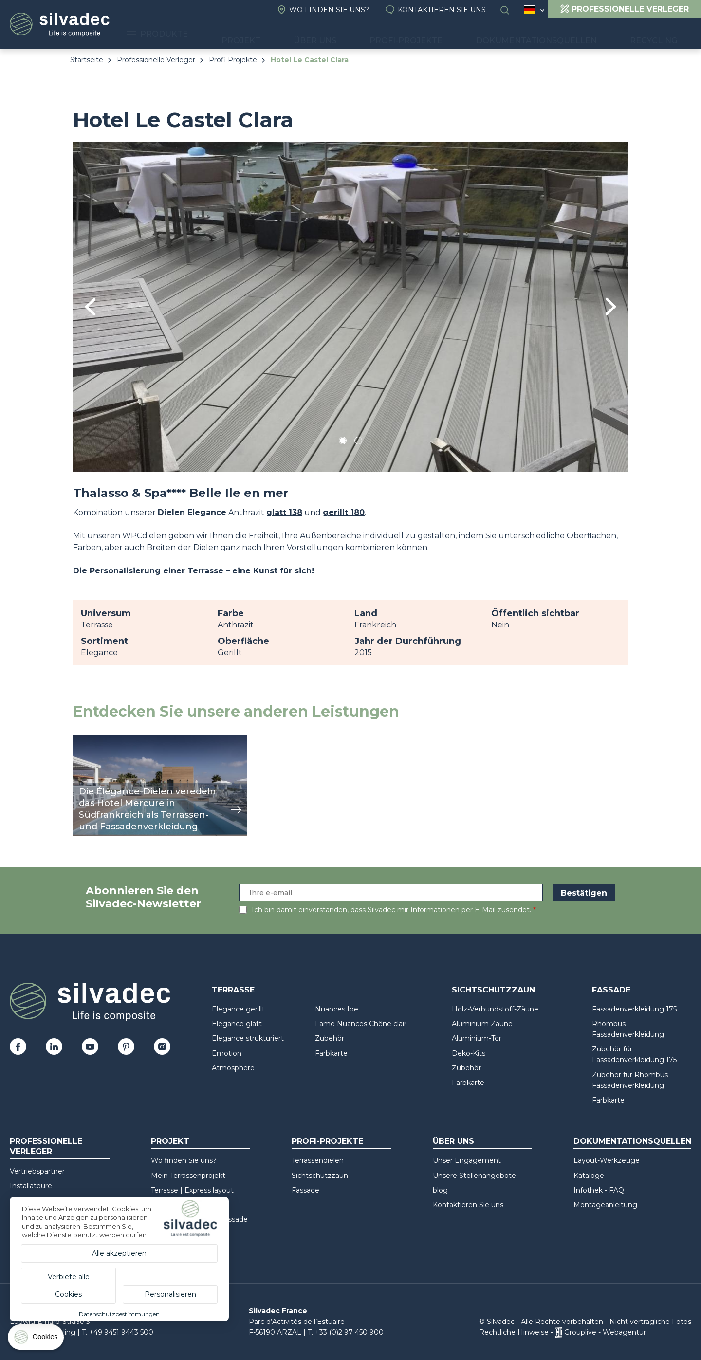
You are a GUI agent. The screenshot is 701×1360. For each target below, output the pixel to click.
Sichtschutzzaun (493, 989)
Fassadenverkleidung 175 (634, 1009)
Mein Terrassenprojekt (188, 1175)
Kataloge (588, 1175)
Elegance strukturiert (248, 1038)
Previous (90, 307)
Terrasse (233, 989)
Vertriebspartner (37, 1171)
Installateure (31, 1185)
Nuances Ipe (336, 1009)
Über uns (368, 34)
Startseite (86, 59)
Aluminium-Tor (476, 1038)
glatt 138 (284, 512)
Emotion (226, 1053)
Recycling (660, 34)
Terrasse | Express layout (192, 1190)
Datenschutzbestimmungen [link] (119, 1314)
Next (610, 306)
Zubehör (329, 1038)
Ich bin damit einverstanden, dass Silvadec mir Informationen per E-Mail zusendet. (391, 909)
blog (440, 1190)
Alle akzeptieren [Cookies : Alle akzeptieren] (119, 1253)
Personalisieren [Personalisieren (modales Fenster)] (170, 1294)
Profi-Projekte (444, 34)
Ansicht (87, 739)
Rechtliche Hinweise (514, 1332)
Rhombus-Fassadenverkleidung (628, 1029)
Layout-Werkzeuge (606, 1160)
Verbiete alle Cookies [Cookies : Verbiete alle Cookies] (69, 1285)
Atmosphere (233, 1068)
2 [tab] (358, 442)
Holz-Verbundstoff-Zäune (495, 1009)
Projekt (309, 34)
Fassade (611, 989)
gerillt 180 (344, 512)
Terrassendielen (318, 1160)
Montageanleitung (605, 1204)
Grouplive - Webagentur (605, 1332)
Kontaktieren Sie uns (442, 9)
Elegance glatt (237, 1023)
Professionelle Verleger (156, 59)
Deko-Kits (468, 1053)
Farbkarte (331, 1053)
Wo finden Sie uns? (329, 9)
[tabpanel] (350, 306)
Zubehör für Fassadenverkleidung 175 (634, 1054)
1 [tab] (342, 442)
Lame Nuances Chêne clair (360, 1023)
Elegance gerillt (238, 1009)
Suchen (509, 10)
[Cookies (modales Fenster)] (36, 1339)
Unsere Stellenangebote (474, 1175)
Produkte (241, 34)
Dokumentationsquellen (559, 34)
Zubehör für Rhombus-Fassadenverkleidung (631, 1080)
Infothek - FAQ (598, 1190)
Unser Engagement (467, 1160)
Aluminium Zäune (482, 1023)
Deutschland (529, 9)
